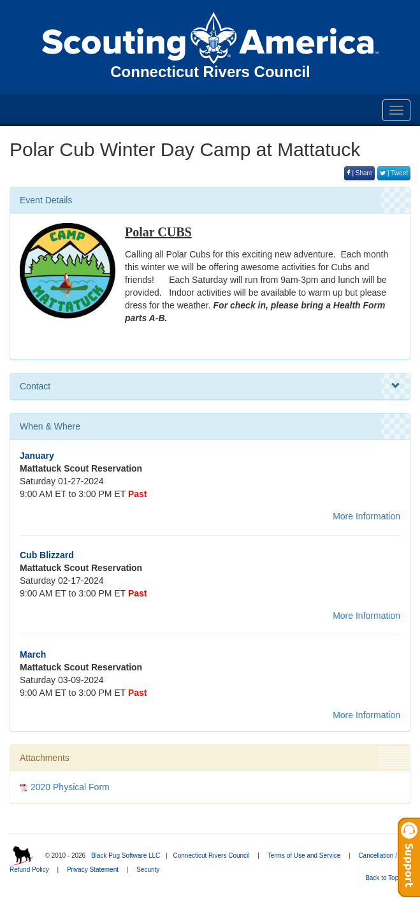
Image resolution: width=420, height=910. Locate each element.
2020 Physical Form (70, 787)
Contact (210, 386)
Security (147, 869)
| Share (360, 173)
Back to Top (386, 877)
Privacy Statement (93, 869)
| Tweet (394, 173)
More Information (366, 516)
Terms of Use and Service (304, 855)
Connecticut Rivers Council (211, 855)
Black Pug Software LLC (125, 855)
